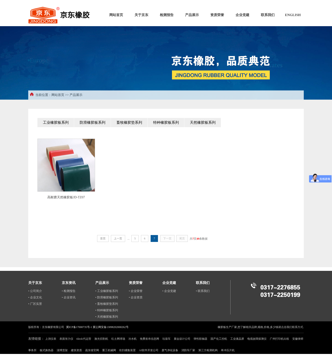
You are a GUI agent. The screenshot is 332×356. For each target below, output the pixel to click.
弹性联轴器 (200, 338)
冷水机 (132, 338)
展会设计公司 (182, 338)
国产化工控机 (219, 338)
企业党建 (242, 15)
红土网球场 (118, 338)
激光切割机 (101, 338)
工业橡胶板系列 (56, 122)
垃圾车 (166, 338)
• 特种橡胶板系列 (106, 310)
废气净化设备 (170, 350)
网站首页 (116, 15)
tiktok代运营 (83, 338)
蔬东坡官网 (92, 350)
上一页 (118, 238)
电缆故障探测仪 (257, 338)
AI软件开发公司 (148, 350)
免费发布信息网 (149, 338)
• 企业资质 (136, 297)
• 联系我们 (203, 291)
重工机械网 (109, 350)
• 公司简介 (35, 291)
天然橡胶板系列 (203, 122)
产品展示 (192, 15)
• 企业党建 (169, 291)
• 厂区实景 (35, 304)
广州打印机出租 (279, 338)
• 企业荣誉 (136, 291)
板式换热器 (46, 350)
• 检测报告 (69, 291)
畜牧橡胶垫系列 (129, 122)
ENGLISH (293, 15)
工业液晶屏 (237, 338)
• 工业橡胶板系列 (106, 291)
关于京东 (141, 15)
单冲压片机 (228, 350)
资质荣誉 (217, 15)
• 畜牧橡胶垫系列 (106, 304)
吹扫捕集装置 (127, 350)
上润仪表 (50, 338)
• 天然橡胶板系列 (106, 316)
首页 (103, 238)
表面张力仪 (66, 338)
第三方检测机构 (208, 350)
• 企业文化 (35, 297)
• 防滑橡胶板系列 (106, 297)
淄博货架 (62, 350)
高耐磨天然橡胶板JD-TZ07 (66, 197)
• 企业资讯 (69, 297)
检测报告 (167, 15)
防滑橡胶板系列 (92, 122)
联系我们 (268, 15)
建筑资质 (76, 350)
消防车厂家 (188, 350)
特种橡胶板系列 (166, 122)
